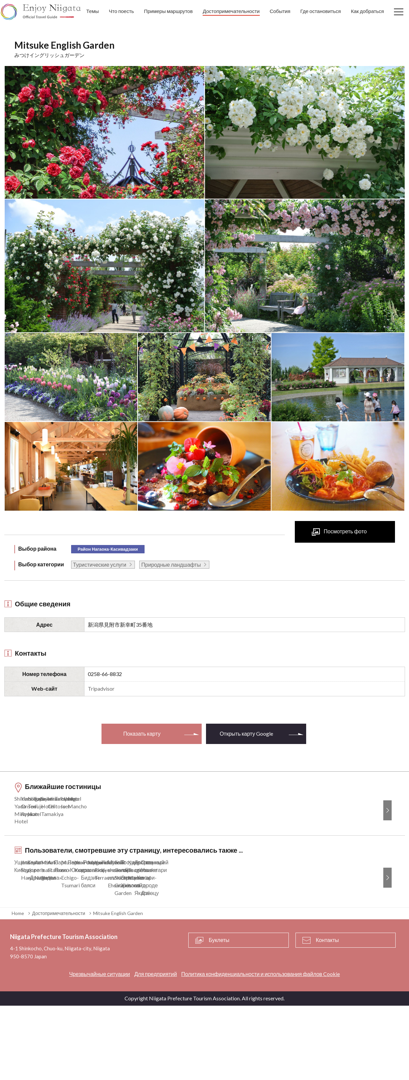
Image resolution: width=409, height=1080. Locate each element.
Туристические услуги (100, 564)
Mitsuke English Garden (118, 987)
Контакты (327, 1014)
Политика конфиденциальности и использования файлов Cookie (260, 1048)
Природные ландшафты (171, 564)
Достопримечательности (58, 987)
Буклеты (219, 1014)
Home (18, 987)
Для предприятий (155, 1048)
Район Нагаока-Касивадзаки (108, 549)
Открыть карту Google (246, 733)
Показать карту (141, 733)
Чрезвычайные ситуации (99, 1048)
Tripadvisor (101, 688)
